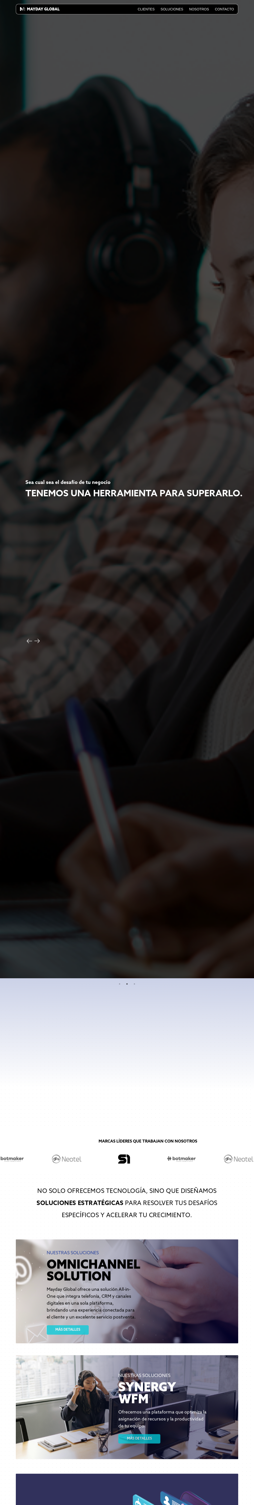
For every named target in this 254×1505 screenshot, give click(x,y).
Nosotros (199, 9)
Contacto (224, 9)
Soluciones (172, 9)
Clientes (146, 9)
